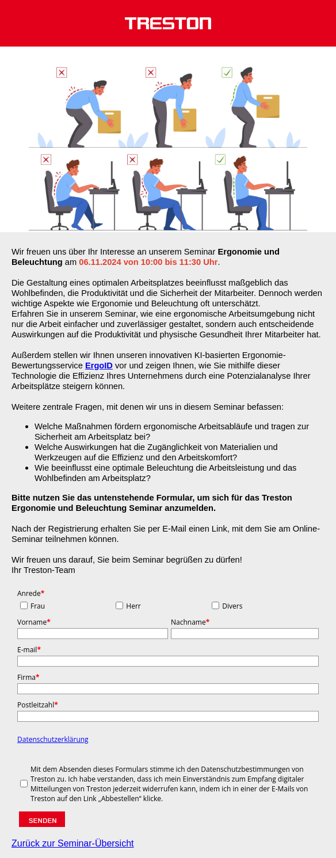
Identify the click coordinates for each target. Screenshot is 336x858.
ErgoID (99, 365)
